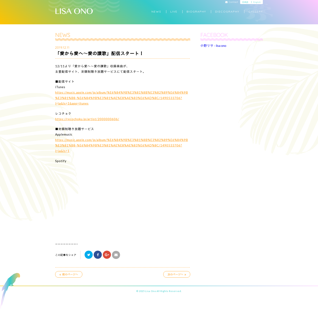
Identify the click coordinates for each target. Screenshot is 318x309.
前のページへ (68, 274)
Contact (231, 2)
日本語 (245, 2)
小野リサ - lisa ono (213, 45)
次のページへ (177, 274)
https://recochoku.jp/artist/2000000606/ (87, 119)
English (257, 2)
